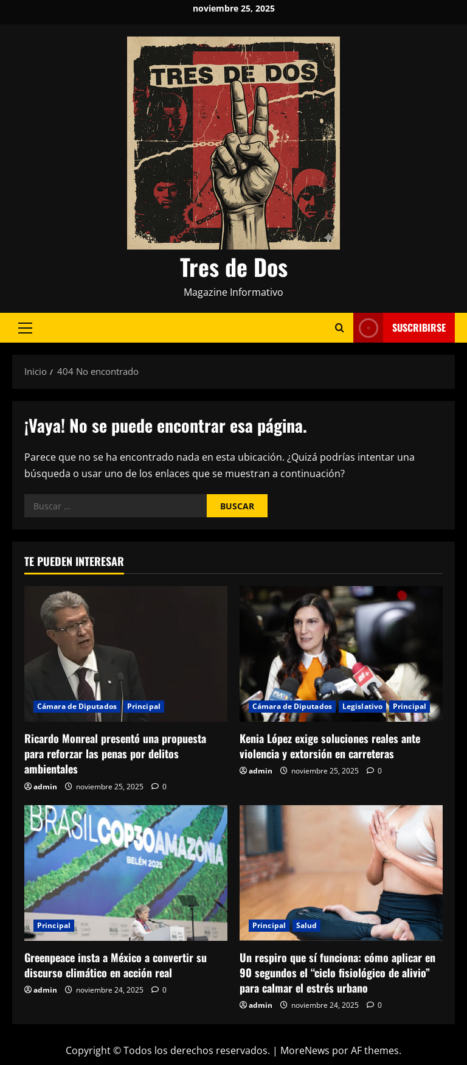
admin (45, 786)
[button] (25, 328)
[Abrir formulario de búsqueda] (339, 328)
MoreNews (305, 1050)
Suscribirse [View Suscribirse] (399, 328)
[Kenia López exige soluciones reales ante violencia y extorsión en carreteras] (341, 654)
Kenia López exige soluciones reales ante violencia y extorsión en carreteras (330, 745)
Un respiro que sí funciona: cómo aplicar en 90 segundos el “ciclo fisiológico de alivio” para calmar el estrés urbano (337, 972)
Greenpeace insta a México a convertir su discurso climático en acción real (115, 964)
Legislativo (362, 706)
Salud (306, 925)
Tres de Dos (234, 267)
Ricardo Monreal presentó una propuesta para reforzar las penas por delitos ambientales (115, 753)
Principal (144, 706)
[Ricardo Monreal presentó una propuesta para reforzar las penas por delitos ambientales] (125, 654)
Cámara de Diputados (77, 706)
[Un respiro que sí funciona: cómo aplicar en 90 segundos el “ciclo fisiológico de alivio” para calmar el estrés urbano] (341, 873)
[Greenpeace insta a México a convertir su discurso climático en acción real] (125, 873)
